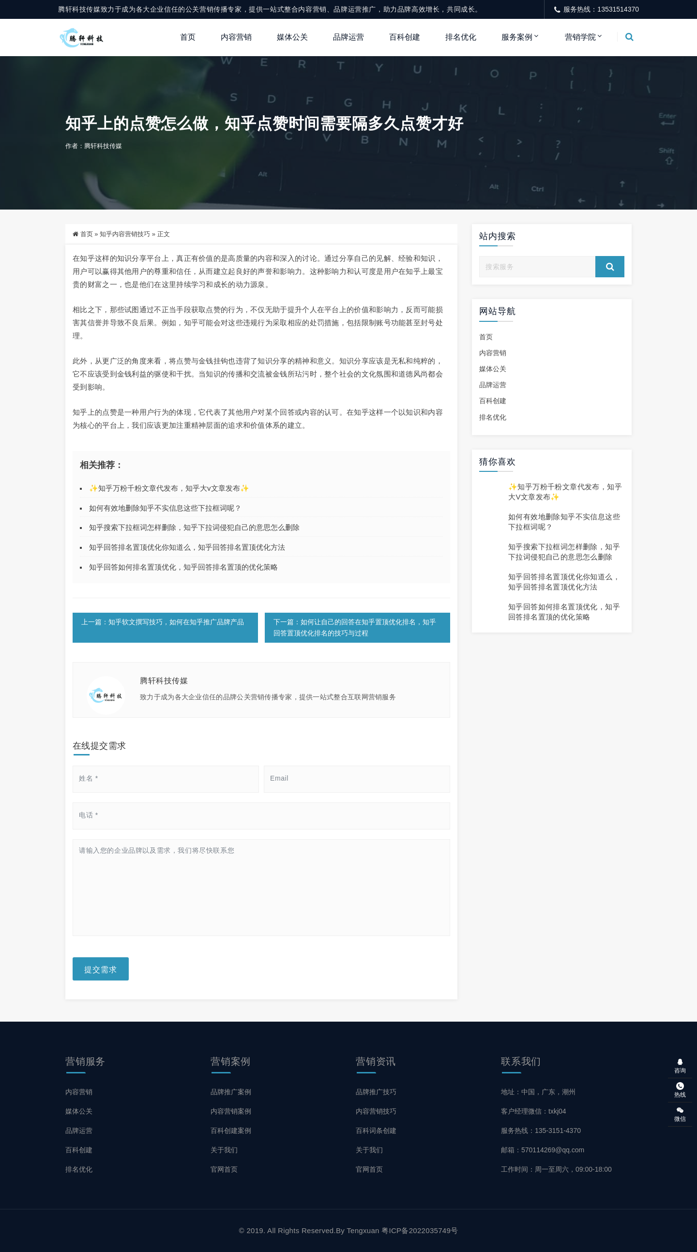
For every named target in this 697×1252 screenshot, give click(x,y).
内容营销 (236, 37)
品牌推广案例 (231, 1092)
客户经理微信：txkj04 (533, 1111)
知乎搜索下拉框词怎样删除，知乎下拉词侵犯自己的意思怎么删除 (194, 528)
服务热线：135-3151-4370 (541, 1130)
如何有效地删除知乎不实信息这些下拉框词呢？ (165, 508)
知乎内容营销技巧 (125, 234)
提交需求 (100, 969)
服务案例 (516, 37)
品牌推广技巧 (376, 1092)
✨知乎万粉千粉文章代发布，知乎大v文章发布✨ (169, 488)
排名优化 (460, 37)
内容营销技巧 (376, 1111)
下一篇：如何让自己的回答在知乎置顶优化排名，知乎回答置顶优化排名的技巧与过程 (354, 627)
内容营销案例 (231, 1111)
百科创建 (404, 37)
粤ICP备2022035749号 (419, 1230)
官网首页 (224, 1169)
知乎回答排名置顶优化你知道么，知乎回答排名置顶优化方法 (187, 547)
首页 (188, 37)
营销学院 (580, 37)
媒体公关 (292, 37)
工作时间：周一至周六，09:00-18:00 (556, 1169)
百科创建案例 (231, 1130)
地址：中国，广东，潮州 (538, 1092)
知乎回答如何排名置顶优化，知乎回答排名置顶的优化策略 (183, 567)
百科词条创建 (376, 1130)
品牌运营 (348, 37)
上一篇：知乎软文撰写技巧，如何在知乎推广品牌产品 (162, 622)
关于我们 (224, 1150)
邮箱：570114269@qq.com (542, 1150)
